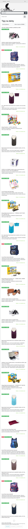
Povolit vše (7, 526)
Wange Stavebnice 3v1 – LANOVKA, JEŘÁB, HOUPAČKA (12, 84)
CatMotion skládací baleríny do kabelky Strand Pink (11, 42)
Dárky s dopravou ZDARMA (19, 24)
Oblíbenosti (8, 27)
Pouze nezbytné (13, 526)
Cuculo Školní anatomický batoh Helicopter (9, 450)
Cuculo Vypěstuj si (5, 24)
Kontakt (8, 1)
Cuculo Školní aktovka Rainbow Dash (8, 63)
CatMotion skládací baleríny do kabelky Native (10, 298)
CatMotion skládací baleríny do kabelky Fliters (10, 319)
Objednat (4, 1)
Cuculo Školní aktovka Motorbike (7, 257)
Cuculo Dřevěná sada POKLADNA (8, 191)
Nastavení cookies (19, 526)
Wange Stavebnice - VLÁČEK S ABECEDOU (9, 127)
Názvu (17, 27)
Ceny (13, 27)
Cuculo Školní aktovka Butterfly (7, 494)
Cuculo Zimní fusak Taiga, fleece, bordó (9, 429)
